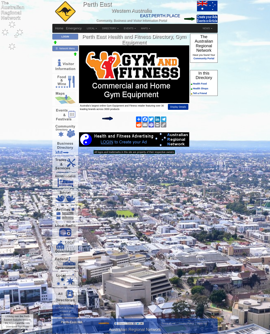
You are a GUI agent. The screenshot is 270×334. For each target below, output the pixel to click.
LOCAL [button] (92, 28)
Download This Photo (17, 326)
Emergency (74, 28)
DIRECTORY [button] (110, 28)
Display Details (178, 106)
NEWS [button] (207, 28)
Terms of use (168, 323)
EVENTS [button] (130, 28)
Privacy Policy (186, 323)
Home (59, 28)
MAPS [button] (145, 28)
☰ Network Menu (65, 48)
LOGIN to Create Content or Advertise (65, 311)
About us (202, 323)
